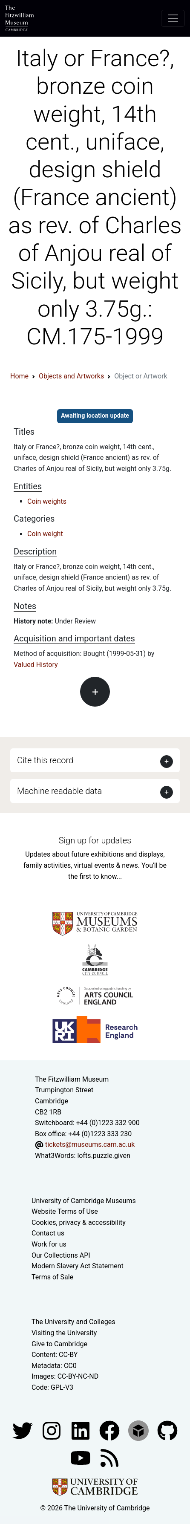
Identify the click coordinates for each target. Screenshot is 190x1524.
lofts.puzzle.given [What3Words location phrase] (103, 1156)
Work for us (49, 1244)
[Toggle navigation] (173, 18)
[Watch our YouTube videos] (81, 1457)
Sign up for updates (95, 840)
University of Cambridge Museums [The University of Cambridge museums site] (84, 1201)
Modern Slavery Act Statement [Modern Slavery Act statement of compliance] (78, 1266)
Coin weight (45, 534)
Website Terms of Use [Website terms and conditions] (65, 1211)
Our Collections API (61, 1255)
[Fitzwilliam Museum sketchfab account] (139, 1430)
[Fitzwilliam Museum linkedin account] (110, 1430)
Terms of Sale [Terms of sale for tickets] (52, 1277)
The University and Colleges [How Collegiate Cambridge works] (73, 1322)
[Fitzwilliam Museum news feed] (109, 1457)
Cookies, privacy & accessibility (79, 1222)
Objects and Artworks (71, 376)
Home (19, 376)
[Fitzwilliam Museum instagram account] (52, 1430)
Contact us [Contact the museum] (48, 1233)
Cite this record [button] (45, 760)
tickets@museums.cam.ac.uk (90, 1144)
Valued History (36, 665)
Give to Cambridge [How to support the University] (59, 1344)
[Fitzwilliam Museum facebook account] (81, 1430)
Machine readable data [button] (59, 791)
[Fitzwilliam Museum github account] (167, 1430)
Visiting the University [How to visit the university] (64, 1333)
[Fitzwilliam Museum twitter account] (23, 1430)
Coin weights (46, 501)
